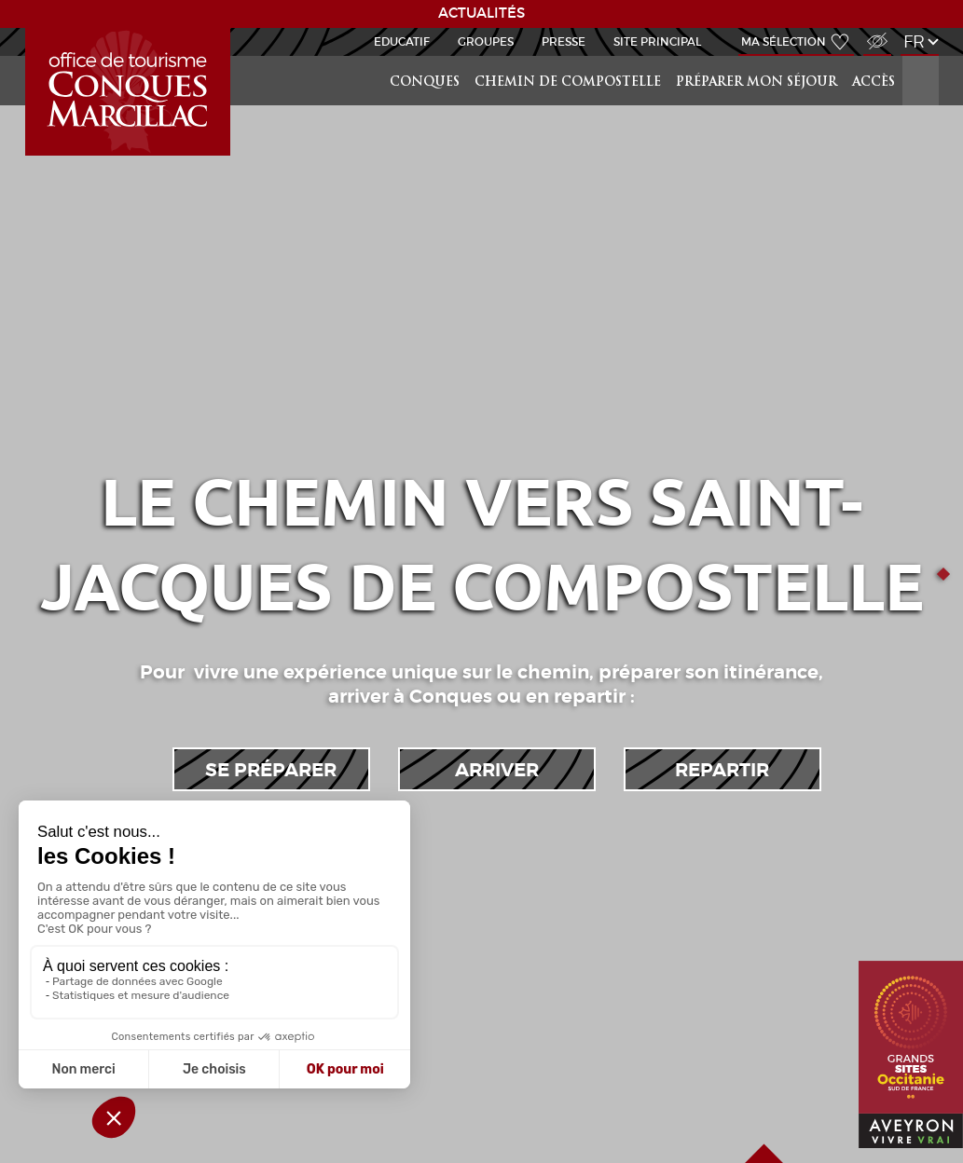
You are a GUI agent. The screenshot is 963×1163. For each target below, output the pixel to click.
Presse (563, 41)
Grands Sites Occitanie (880, 961)
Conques (425, 82)
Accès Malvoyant (872, 31)
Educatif (402, 41)
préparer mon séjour (756, 82)
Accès (873, 82)
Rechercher (922, 56)
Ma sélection (783, 41)
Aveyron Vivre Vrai (879, 1114)
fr (914, 41)
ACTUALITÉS (481, 13)
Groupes (486, 41)
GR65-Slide (29, 28)
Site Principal (657, 41)
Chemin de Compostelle (568, 82)
